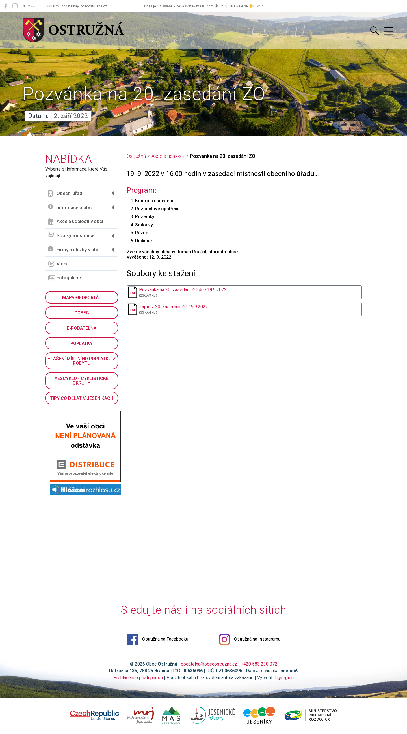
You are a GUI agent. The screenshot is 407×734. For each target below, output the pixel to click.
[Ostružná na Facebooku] (5, 6)
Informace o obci (70, 207)
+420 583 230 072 (259, 664)
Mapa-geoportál (81, 297)
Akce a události (167, 156)
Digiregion (283, 677)
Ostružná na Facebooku (157, 639)
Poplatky (81, 343)
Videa (58, 264)
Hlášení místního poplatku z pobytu (81, 361)
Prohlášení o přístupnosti (138, 677)
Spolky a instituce (71, 236)
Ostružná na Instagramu (249, 639)
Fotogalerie (64, 278)
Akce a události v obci (75, 221)
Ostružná (136, 156)
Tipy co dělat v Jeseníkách (81, 398)
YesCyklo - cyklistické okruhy (82, 381)
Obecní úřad (65, 193)
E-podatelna (81, 328)
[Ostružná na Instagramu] (15, 6)
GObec (81, 313)
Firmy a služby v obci (74, 249)
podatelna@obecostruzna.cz (209, 664)
